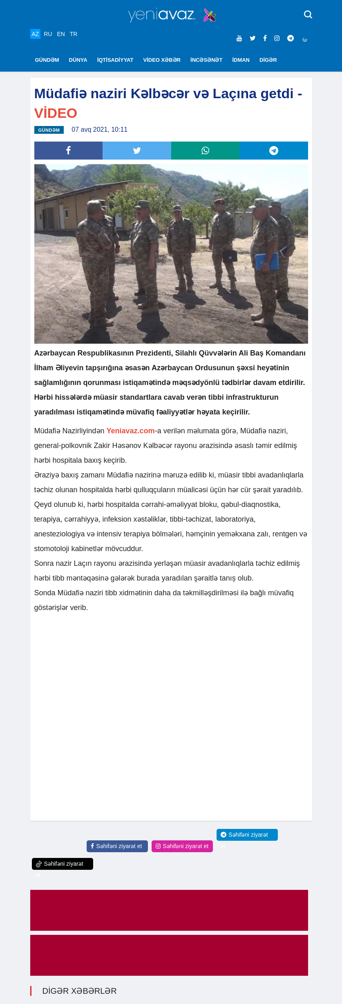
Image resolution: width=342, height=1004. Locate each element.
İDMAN (241, 60)
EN (61, 34)
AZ (35, 34)
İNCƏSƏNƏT (206, 60)
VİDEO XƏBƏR (162, 60)
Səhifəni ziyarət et (116, 846)
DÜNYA (78, 60)
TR (74, 34)
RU (48, 34)
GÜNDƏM (47, 60)
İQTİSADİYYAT (115, 60)
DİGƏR (268, 60)
